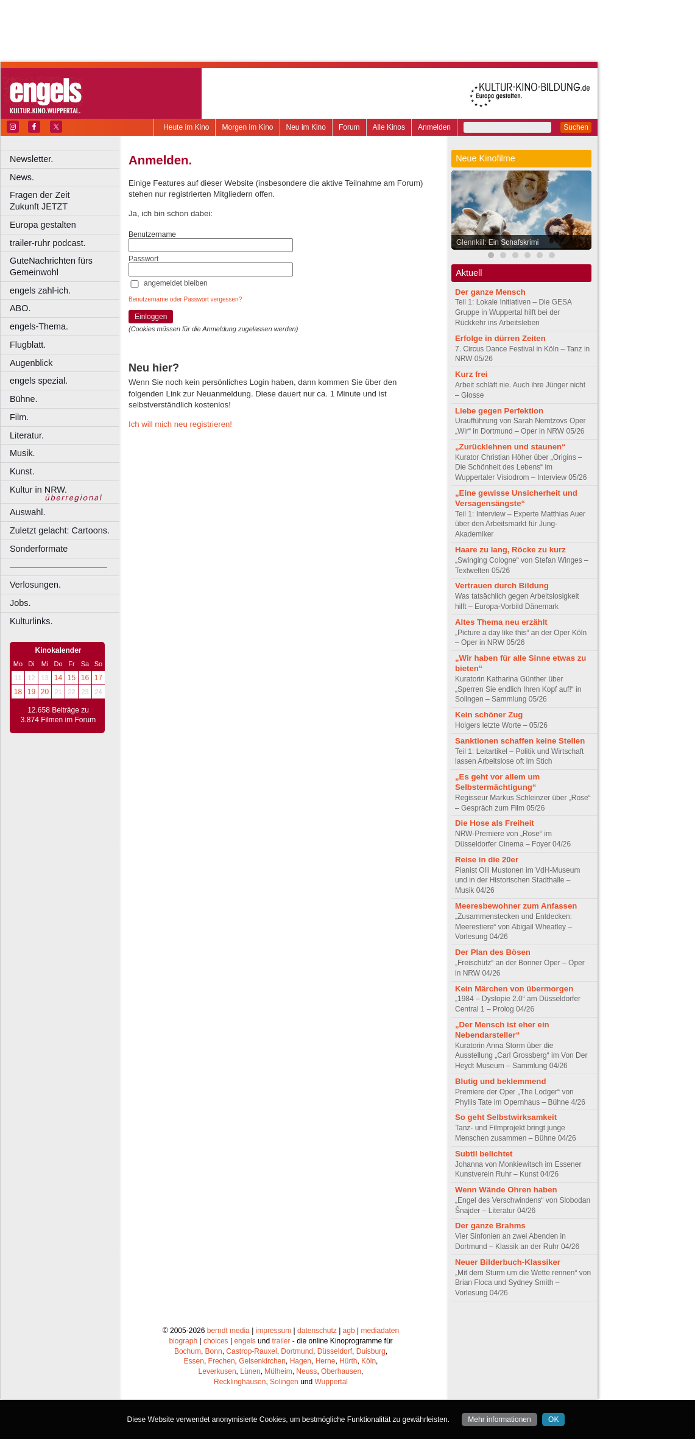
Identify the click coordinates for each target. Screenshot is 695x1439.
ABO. (20, 308)
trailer (281, 1341)
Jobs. (20, 603)
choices (215, 1341)
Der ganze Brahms (490, 1225)
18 (18, 692)
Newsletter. (31, 159)
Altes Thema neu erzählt (501, 622)
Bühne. (24, 399)
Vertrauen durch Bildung (502, 585)
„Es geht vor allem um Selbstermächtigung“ (497, 782)
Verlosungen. (35, 584)
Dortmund (297, 1351)
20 (45, 692)
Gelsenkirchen (262, 1361)
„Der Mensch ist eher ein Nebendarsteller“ (502, 1030)
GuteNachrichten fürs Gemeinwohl (51, 266)
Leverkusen (217, 1371)
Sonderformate (39, 549)
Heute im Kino (186, 127)
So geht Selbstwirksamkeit (506, 1117)
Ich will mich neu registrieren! (180, 424)
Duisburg (371, 1351)
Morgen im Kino (247, 127)
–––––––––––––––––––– (58, 567)
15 (72, 678)
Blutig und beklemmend (500, 1081)
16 (85, 678)
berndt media (228, 1330)
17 (98, 678)
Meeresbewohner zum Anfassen (516, 905)
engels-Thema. (39, 326)
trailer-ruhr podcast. (48, 243)
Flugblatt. (28, 345)
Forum (349, 127)
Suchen (575, 127)
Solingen (284, 1381)
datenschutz (317, 1330)
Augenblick (31, 363)
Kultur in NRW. (38, 489)
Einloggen (151, 316)
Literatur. (27, 435)
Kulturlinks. (31, 621)
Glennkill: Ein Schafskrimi (497, 242)
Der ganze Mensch (490, 292)
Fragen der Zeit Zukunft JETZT (66, 200)
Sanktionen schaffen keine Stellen (520, 740)
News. (22, 177)
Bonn (213, 1351)
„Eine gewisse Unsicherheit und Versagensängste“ (516, 498)
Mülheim (278, 1371)
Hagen (300, 1361)
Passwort (143, 258)
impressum (274, 1330)
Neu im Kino (306, 127)
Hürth (348, 1361)
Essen (194, 1361)
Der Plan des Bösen (493, 952)
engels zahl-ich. (40, 290)
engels (244, 1341)
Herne (326, 1361)
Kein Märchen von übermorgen (514, 988)
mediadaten (380, 1330)
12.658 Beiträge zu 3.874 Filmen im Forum (58, 715)
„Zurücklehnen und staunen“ (510, 446)
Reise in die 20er (486, 859)
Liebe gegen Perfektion (499, 410)
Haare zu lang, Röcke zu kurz (510, 549)
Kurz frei (471, 374)
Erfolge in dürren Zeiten (500, 338)
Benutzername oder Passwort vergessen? (185, 299)
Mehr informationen (499, 1419)
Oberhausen (341, 1371)
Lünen (250, 1371)
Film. (19, 417)
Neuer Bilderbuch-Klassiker (507, 1262)
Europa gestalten (43, 225)
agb (349, 1330)
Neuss (306, 1371)
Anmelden (434, 127)
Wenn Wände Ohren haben (506, 1189)
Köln (368, 1361)
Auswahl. (27, 512)
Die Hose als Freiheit (494, 823)
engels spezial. (39, 380)
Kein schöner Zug (489, 714)
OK (553, 1419)
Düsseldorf (334, 1351)
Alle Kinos (389, 127)
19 (31, 692)
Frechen (221, 1361)
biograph (183, 1341)
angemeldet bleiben (176, 283)
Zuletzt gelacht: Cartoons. (60, 530)
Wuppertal (331, 1381)
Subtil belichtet (484, 1153)
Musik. (22, 453)
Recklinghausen (240, 1381)
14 (58, 678)
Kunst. (22, 471)
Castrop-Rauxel (251, 1351)
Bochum (187, 1351)
